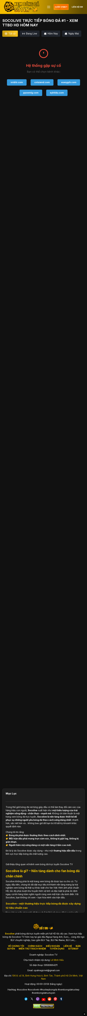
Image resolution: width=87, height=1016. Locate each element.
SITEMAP (73, 948)
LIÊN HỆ (68, 946)
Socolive (32, 810)
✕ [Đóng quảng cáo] (84, 1014)
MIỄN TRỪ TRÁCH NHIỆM (32, 948)
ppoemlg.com (30, 92)
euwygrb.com (68, 82)
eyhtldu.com (57, 92)
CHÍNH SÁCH (35, 946)
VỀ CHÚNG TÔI (16, 946)
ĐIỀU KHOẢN (53, 946)
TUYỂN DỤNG (57, 948)
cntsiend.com (42, 82)
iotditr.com (17, 82)
